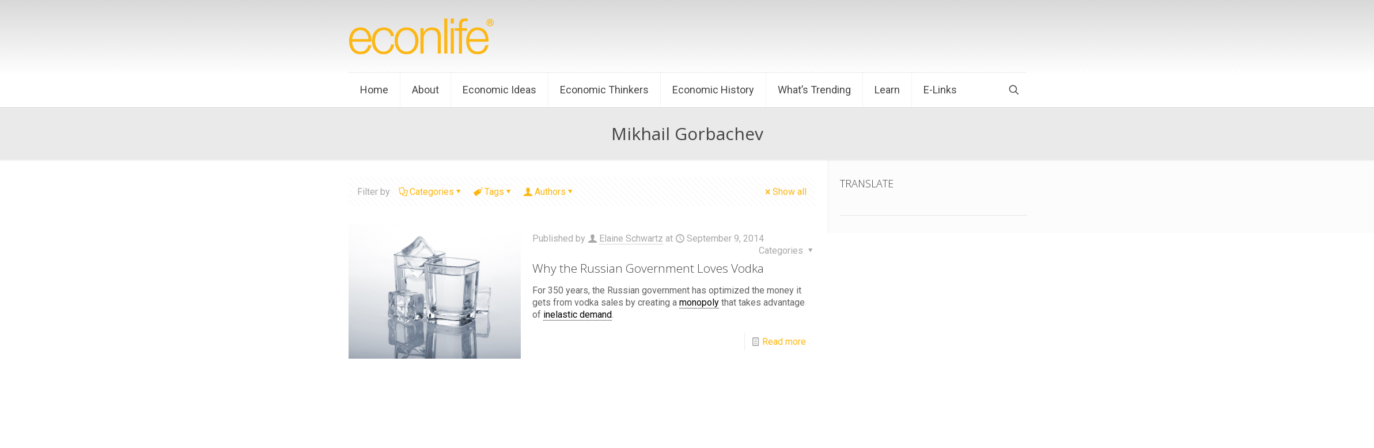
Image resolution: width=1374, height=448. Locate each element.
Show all (785, 191)
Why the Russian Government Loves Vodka (648, 268)
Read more (784, 341)
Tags (493, 191)
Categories (431, 191)
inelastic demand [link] (577, 314)
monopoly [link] (699, 302)
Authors (549, 191)
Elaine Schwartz (631, 238)
